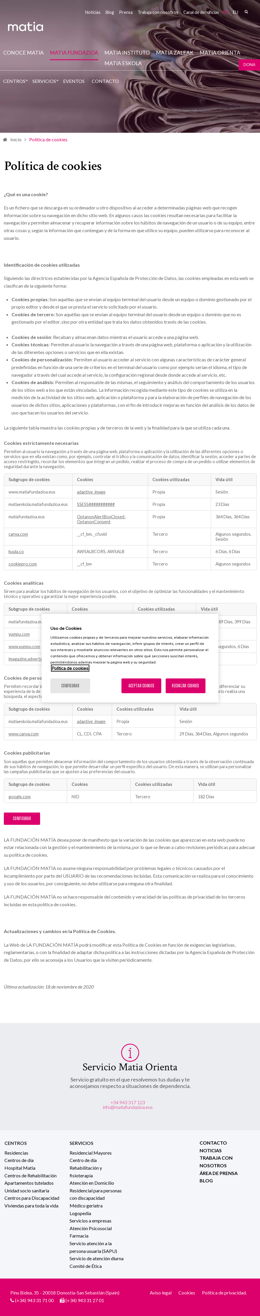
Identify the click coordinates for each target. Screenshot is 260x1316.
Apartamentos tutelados (29, 1183)
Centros (14, 81)
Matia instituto (127, 53)
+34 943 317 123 (128, 1102)
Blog (110, 12)
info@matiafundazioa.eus (128, 1107)
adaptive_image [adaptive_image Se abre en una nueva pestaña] (91, 491)
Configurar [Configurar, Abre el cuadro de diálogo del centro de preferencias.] (70, 685)
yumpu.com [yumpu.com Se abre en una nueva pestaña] (19, 634)
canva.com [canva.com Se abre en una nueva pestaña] (18, 534)
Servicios (44, 81)
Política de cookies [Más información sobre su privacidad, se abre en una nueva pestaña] (70, 668)
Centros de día (19, 1160)
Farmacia (79, 1235)
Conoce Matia (23, 53)
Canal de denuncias (201, 12)
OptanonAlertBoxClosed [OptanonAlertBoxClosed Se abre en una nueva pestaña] (101, 516)
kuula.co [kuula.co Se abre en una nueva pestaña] (16, 551)
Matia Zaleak (174, 53)
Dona (249, 64)
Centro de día (83, 1160)
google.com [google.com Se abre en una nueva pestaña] (20, 796)
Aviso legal (161, 1292)
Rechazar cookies (185, 685)
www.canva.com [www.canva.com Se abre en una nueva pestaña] (24, 733)
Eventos (74, 81)
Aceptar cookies (141, 685)
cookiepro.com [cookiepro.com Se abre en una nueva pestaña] (23, 563)
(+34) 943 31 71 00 (34, 1300)
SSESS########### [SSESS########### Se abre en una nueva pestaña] (96, 504)
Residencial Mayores (91, 1153)
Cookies (186, 1292)
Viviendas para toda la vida (31, 1205)
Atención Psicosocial (91, 1228)
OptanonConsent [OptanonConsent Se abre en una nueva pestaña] (94, 521)
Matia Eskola (123, 63)
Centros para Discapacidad (31, 1198)
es (225, 12)
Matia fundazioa (74, 53)
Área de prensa (219, 1173)
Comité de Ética (86, 1266)
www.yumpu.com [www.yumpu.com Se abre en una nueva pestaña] (24, 646)
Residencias (16, 1153)
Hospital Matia (19, 1168)
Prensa (126, 12)
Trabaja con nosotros (158, 12)
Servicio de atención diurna (97, 1258)
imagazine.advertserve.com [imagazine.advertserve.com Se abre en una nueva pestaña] (34, 658)
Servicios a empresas (90, 1220)
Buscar (246, 12)
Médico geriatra (86, 1205)
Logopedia (80, 1213)
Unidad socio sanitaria (26, 1190)
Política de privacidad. (224, 1292)
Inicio (16, 139)
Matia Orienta (220, 53)
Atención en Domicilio (92, 1183)
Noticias (93, 12)
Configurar (22, 818)
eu (235, 12)
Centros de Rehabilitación (30, 1175)
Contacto (105, 81)
